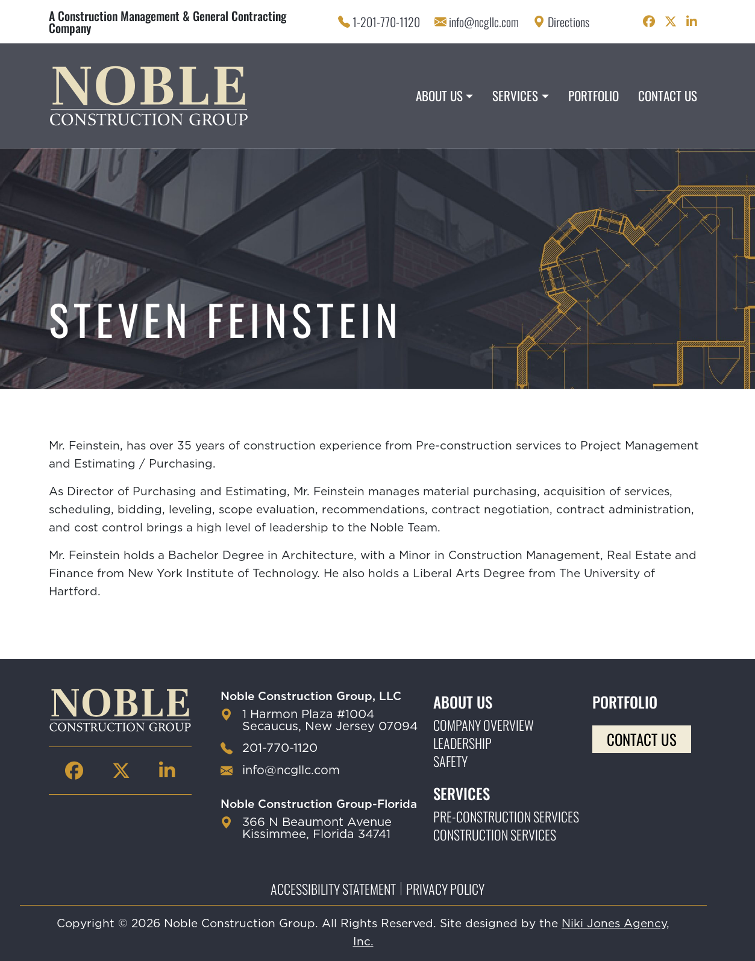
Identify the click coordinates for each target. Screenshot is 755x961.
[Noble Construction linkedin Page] (691, 22)
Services (515, 95)
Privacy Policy (445, 888)
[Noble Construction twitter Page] (671, 22)
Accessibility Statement (333, 888)
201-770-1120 (280, 748)
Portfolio (593, 95)
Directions (568, 22)
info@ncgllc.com (484, 22)
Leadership (462, 743)
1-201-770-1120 (386, 22)
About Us (439, 95)
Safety (450, 761)
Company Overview (483, 725)
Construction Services (494, 834)
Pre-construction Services (506, 816)
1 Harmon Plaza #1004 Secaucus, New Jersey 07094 (330, 721)
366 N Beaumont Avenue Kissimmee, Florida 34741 (317, 828)
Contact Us (667, 95)
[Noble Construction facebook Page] (649, 22)
